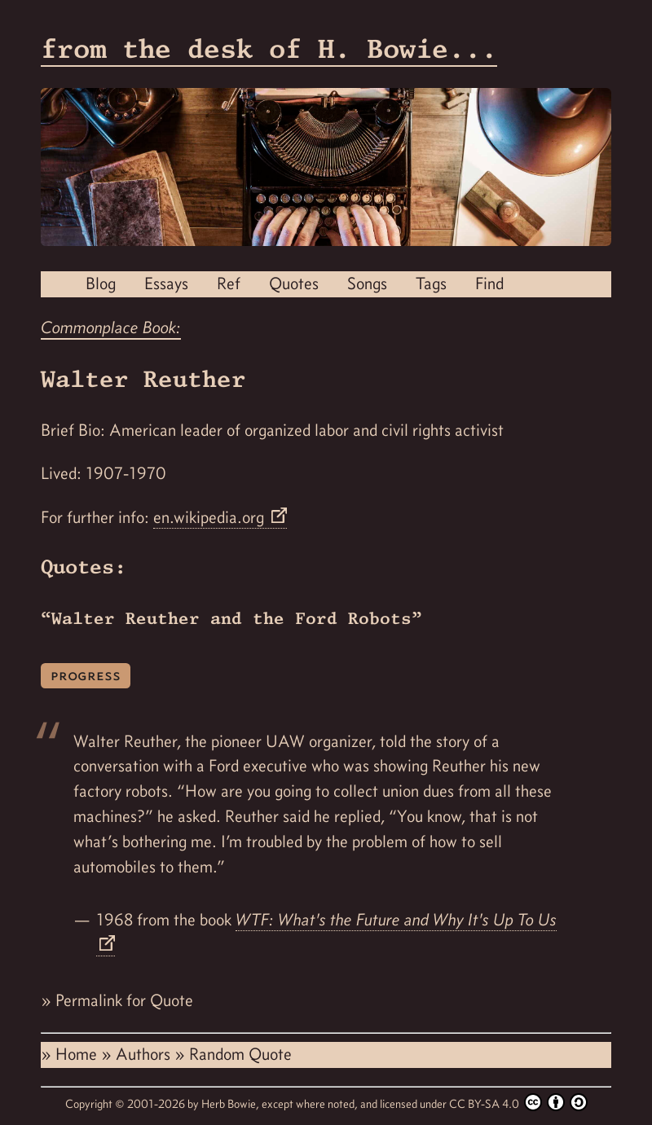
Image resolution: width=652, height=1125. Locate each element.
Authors (145, 1054)
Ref (228, 283)
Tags (431, 283)
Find (489, 283)
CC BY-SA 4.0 (518, 1102)
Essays (166, 283)
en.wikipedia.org (210, 517)
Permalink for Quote (124, 1000)
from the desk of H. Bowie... (269, 48)
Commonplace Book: (111, 327)
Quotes (294, 283)
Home (78, 1054)
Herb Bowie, (231, 1103)
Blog (101, 283)
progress (86, 675)
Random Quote (240, 1054)
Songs (367, 283)
